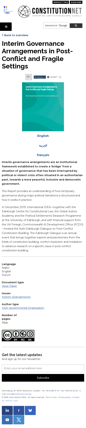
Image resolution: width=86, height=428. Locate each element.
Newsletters (60, 2)
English (43, 136)
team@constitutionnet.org (19, 394)
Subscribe (76, 2)
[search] (56, 26)
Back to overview (16, 35)
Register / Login (11, 401)
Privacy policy (64, 397)
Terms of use (51, 397)
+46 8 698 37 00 (52, 390)
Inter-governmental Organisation (23, 308)
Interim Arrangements (16, 297)
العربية (43, 145)
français (43, 155)
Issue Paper (9, 286)
